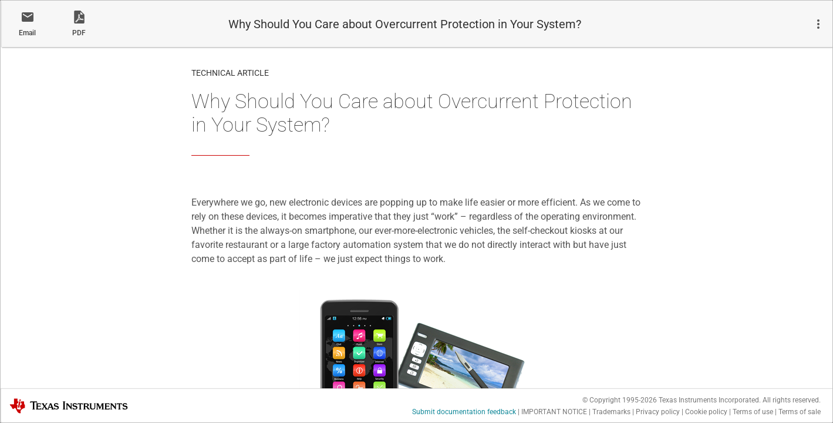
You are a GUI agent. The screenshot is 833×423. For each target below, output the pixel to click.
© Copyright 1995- (619, 400)
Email (27, 33)
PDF (79, 33)
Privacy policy (658, 412)
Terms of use (753, 412)
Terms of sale (799, 412)
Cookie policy (706, 412)
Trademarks (611, 412)
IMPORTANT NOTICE (554, 412)
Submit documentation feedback (464, 412)
